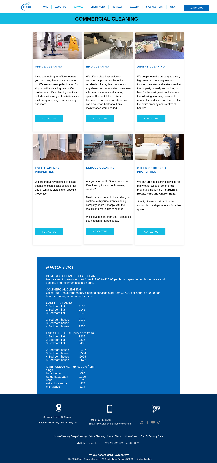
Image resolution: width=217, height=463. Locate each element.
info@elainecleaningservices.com (113, 423)
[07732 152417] (196, 8)
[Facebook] (147, 422)
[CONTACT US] (49, 118)
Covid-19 (81, 442)
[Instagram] (142, 422)
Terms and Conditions (113, 443)
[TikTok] (159, 422)
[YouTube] (153, 422)
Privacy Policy (94, 443)
